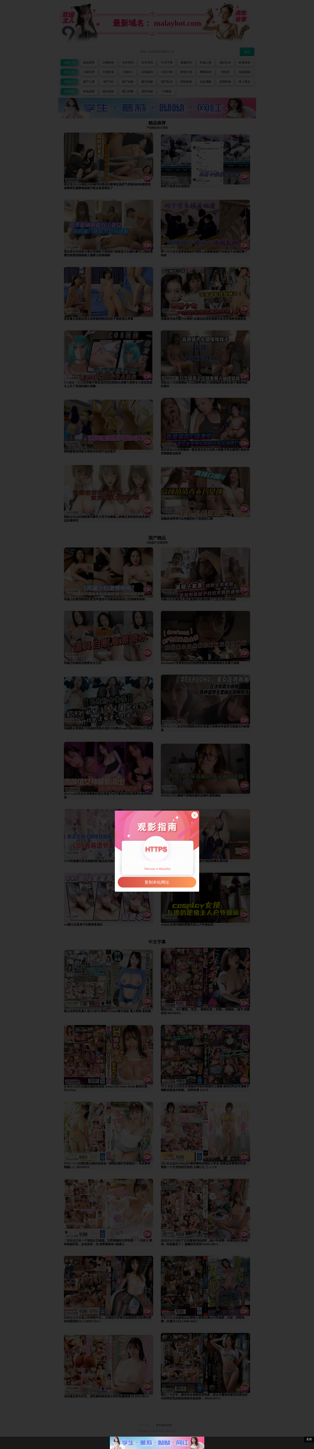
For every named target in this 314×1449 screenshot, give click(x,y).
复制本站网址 (157, 882)
